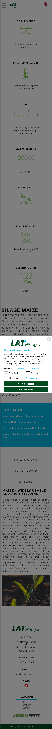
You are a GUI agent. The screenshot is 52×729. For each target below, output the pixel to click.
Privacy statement (18, 368)
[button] (33, 378)
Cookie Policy (33, 368)
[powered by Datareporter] (49, 341)
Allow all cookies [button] (26, 384)
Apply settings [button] (26, 389)
